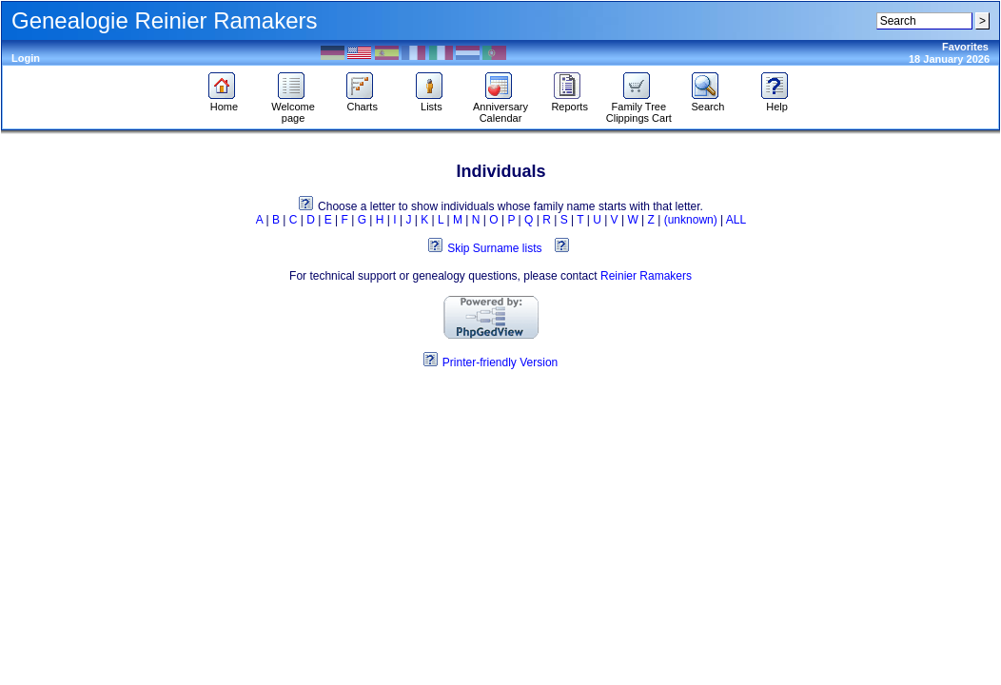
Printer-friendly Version (500, 362)
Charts (362, 101)
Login (25, 58)
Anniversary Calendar (500, 107)
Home (224, 101)
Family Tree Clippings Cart (639, 107)
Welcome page (293, 107)
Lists (431, 101)
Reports (569, 101)
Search (707, 101)
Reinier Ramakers (646, 276)
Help (777, 101)
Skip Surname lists (494, 248)
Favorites (965, 46)
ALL (736, 219)
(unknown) (690, 219)
